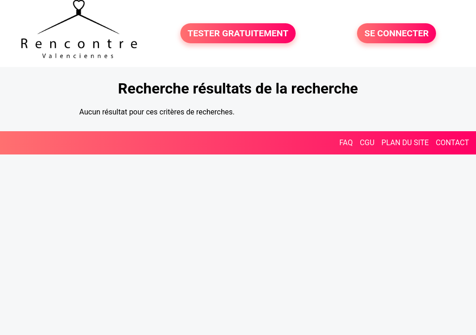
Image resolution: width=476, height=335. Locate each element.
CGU (367, 142)
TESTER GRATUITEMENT (238, 33)
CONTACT (452, 142)
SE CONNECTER (396, 33)
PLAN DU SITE (405, 142)
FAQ (346, 142)
